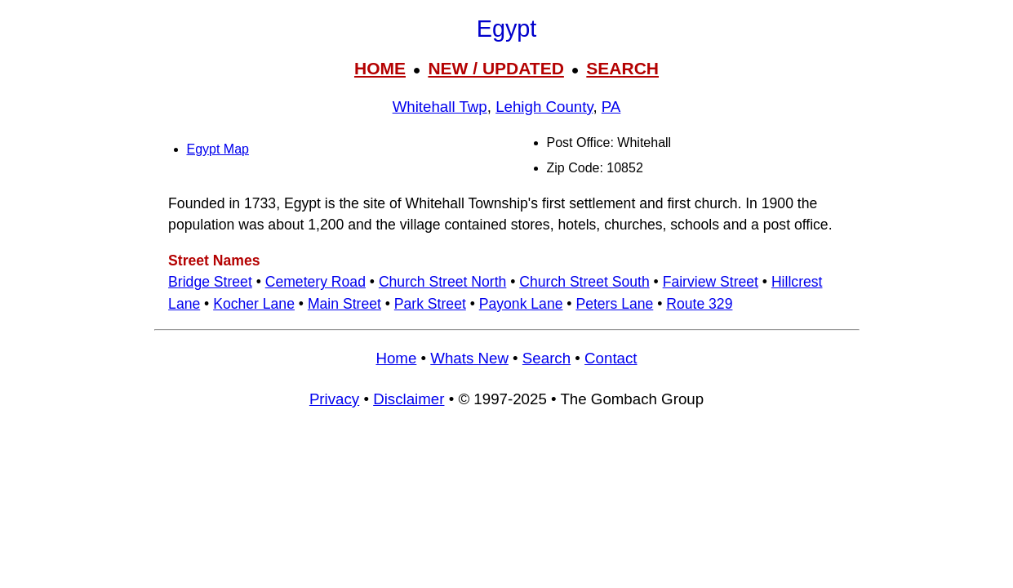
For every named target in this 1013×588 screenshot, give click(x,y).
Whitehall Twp (440, 106)
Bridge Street (210, 282)
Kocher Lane (254, 304)
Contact (610, 358)
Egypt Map (218, 149)
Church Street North (442, 282)
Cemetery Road (315, 282)
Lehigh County (544, 106)
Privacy (334, 399)
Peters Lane (614, 304)
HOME (380, 68)
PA (611, 106)
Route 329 (699, 304)
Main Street (344, 304)
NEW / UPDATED (495, 68)
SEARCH (622, 68)
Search (546, 358)
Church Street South (584, 282)
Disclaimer (408, 399)
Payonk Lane (521, 304)
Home (395, 358)
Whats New (469, 358)
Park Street (430, 304)
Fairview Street (710, 282)
